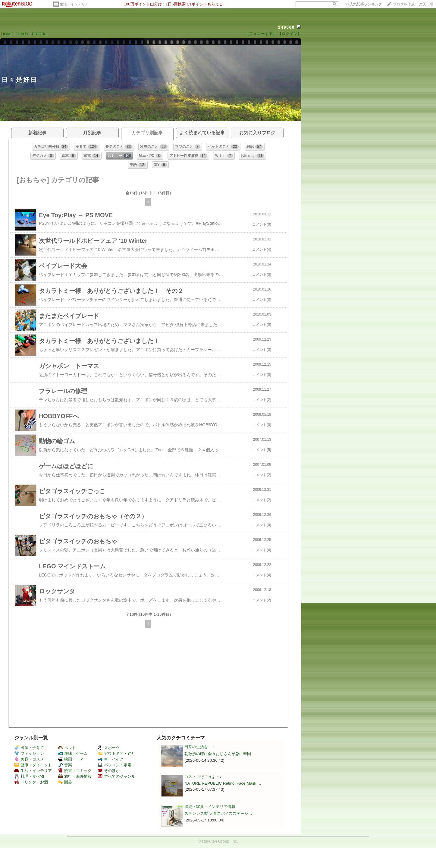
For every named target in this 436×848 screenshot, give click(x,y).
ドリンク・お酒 (31, 782)
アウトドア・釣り (116, 753)
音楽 (65, 765)
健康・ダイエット (33, 765)
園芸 (65, 782)
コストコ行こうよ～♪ (203, 776)
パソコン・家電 (114, 765)
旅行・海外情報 (75, 776)
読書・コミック (75, 770)
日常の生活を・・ (200, 747)
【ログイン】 (289, 33)
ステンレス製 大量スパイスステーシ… (218, 813)
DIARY (23, 34)
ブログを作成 (404, 4)
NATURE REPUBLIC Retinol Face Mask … (222, 783)
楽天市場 (426, 4)
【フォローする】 (261, 33)
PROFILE (40, 34)
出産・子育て (29, 747)
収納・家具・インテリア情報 (209, 806)
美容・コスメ (29, 759)
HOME (7, 34)
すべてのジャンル (116, 776)
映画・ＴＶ (71, 759)
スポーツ (109, 747)
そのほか (109, 770)
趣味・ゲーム (73, 753)
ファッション (29, 753)
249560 (286, 27)
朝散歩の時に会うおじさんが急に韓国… (219, 753)
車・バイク (111, 759)
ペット (67, 747)
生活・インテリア (74, 4)
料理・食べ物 (29, 776)
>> (363, 4)
